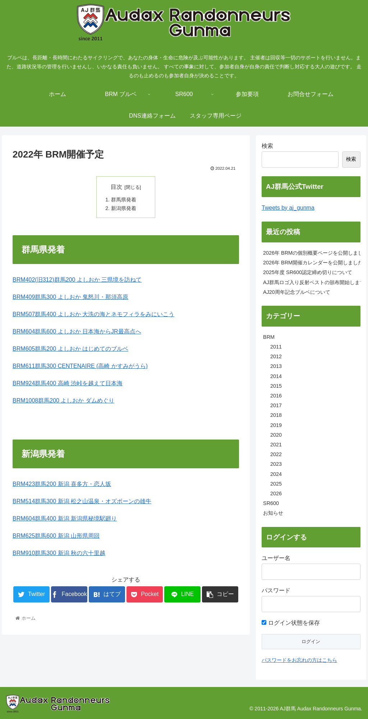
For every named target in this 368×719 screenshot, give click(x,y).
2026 (276, 493)
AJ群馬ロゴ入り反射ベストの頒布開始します (311, 282)
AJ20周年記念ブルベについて (296, 292)
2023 (276, 464)
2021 (276, 444)
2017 (276, 405)
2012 (276, 356)
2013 (276, 366)
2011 (276, 347)
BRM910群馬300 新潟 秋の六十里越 (59, 553)
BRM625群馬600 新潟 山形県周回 (56, 536)
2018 (276, 415)
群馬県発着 (123, 199)
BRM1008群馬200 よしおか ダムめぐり (63, 401)
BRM (269, 337)
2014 (276, 376)
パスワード (276, 590)
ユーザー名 (276, 558)
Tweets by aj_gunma (288, 208)
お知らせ (273, 513)
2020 (276, 435)
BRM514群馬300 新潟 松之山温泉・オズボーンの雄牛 (82, 502)
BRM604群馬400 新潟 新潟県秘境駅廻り (65, 519)
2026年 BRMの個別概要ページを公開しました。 (311, 253)
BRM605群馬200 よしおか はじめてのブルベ (70, 349)
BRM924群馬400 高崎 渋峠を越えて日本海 (68, 384)
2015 (276, 386)
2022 (276, 454)
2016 (276, 396)
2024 (276, 474)
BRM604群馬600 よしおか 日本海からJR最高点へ (77, 332)
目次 (116, 187)
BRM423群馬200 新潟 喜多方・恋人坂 (62, 484)
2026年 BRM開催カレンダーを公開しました (311, 262)
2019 (276, 425)
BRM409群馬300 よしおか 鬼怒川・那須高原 (70, 297)
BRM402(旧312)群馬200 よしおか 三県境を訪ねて (77, 280)
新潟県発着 (123, 208)
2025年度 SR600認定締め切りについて (307, 272)
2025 (276, 484)
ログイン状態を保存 (290, 623)
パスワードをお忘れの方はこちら (299, 660)
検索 (267, 146)
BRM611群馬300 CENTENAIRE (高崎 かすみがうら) (80, 366)
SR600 (271, 503)
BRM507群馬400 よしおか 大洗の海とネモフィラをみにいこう (93, 314)
